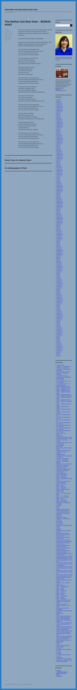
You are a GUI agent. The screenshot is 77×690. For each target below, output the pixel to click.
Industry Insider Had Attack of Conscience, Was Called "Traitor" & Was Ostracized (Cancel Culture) (63, 512)
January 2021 (59, 185)
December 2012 (59, 314)
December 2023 (59, 138)
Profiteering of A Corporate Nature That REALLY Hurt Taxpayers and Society (63, 601)
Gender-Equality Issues (61, 473)
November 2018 (59, 219)
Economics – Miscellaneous (62, 460)
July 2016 (58, 257)
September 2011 (59, 334)
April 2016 (58, 261)
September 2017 (59, 238)
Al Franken (58, 670)
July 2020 (58, 193)
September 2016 (59, 254)
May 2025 (58, 115)
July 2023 (58, 145)
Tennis (57, 644)
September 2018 (59, 222)
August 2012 (58, 320)
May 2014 (58, 292)
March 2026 (58, 102)
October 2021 (59, 173)
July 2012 (58, 321)
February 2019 (59, 215)
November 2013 (59, 300)
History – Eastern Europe (61, 484)
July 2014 (58, 289)
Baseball (58, 413)
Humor (9, 35)
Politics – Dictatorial (60, 585)
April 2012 (58, 325)
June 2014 (58, 290)
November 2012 (59, 316)
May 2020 (58, 195)
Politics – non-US (60, 592)
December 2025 (59, 106)
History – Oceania (60, 492)
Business (58, 434)
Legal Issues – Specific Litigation (63, 518)
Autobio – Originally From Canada (63, 390)
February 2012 (59, 328)
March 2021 (58, 182)
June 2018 (58, 226)
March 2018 (58, 230)
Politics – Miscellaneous (61, 590)
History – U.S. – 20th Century (62, 496)
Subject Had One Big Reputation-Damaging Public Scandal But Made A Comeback (64, 620)
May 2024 (58, 131)
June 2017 (58, 242)
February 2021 (59, 183)
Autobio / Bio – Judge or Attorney (63, 411)
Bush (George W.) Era (60, 433)
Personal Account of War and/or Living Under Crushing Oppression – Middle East (64, 572)
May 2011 (58, 340)
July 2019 (58, 209)
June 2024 (58, 130)
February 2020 (59, 199)
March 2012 (58, 326)
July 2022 (58, 161)
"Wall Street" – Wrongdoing (62, 367)
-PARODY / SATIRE (8, 33)
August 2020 (59, 191)
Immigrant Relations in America (63, 509)
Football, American (60, 472)
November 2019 (59, 203)
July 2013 (58, 305)
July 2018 (58, 225)
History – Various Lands (61, 500)
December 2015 (59, 266)
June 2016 (58, 258)
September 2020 (59, 190)
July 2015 (58, 273)
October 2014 (59, 285)
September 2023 (59, 142)
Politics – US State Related (61, 596)
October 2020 (59, 189)
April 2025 (58, 117)
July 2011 (58, 337)
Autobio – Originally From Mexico (63, 394)
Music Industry (59, 524)
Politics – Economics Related (62, 586)
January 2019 (59, 217)
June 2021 (58, 178)
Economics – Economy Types (62, 458)
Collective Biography (60, 454)
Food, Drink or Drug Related (62, 470)
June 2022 (58, 162)
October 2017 (59, 237)
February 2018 (59, 231)
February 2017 (59, 247)
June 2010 (58, 354)
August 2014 (58, 288)
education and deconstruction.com (21, 9)
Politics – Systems (60, 594)
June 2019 (58, 210)
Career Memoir (59, 446)
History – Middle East (60, 486)
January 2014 (59, 297)
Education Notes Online (61, 673)
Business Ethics (59, 435)
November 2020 (59, 187)
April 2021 (58, 181)
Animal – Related (59, 379)
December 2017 (59, 234)
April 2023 (58, 149)
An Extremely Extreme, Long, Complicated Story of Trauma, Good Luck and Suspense (63, 377)
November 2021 (59, 171)
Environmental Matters (61, 468)
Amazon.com (58, 89)
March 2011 (58, 342)
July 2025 (58, 113)
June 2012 (58, 322)
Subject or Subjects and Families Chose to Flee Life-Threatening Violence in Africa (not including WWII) (64, 628)
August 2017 (58, 239)
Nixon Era (58, 528)
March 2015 (58, 278)
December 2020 (59, 186)
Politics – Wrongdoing (61, 598)
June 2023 (58, 146)
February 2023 (59, 151)
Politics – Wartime (60, 597)
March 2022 (58, 166)
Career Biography (59, 445)
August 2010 (58, 352)
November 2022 (59, 155)
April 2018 (58, 229)
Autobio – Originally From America (63, 387)
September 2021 (59, 174)
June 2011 (58, 338)
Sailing (57, 614)
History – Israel (59, 485)
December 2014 (59, 282)
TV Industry (58, 653)
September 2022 (59, 158)
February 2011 (59, 344)
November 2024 (59, 123)
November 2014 (59, 284)
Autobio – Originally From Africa (63, 386)
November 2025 (59, 107)
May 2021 (58, 179)
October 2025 (59, 109)
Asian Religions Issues (61, 385)
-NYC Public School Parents (62, 672)
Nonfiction (7, 38)
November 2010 (59, 348)
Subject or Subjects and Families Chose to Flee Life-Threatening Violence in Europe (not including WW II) (64, 637)
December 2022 (59, 154)
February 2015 (59, 280)
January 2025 (59, 121)
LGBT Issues (59, 520)
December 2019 (59, 202)
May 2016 (58, 260)
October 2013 (59, 301)
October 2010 (59, 349)
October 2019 (59, 205)
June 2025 (58, 114)
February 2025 (59, 119)
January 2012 (59, 329)
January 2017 (59, 249)
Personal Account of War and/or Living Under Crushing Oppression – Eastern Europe (64, 568)
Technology (58, 642)
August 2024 (59, 127)
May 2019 (58, 211)
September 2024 (59, 126)
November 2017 (59, 235)
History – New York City (61, 488)
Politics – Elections (60, 588)
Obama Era (58, 532)
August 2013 (58, 304)
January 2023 (59, 153)
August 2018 (58, 223)
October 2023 (59, 141)
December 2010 (59, 346)
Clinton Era (58, 453)
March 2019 (58, 214)
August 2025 (59, 111)
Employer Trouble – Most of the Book (64, 464)
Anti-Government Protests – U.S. (63, 383)
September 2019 (59, 206)
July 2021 (58, 177)
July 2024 (58, 129)
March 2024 (58, 134)
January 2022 (59, 169)
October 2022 (59, 157)
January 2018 (59, 233)
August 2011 (58, 336)
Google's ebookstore (59, 88)
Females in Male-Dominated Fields (63, 469)
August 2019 (58, 207)
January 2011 (59, 345)
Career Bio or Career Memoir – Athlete (64, 437)
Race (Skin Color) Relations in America (64, 610)
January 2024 (59, 137)
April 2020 (58, 197)
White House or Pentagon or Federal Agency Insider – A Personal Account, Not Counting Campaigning (64, 660)
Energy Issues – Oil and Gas (62, 466)
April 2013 (58, 309)
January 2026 (59, 105)
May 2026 (58, 99)
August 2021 (58, 175)
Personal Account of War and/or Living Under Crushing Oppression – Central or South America (64, 564)
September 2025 (59, 110)
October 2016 (59, 253)
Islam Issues (59, 514)
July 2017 (58, 241)
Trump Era (58, 652)
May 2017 (58, 243)
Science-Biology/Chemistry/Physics (63, 616)
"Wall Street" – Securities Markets (63, 366)
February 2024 (59, 135)
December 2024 (59, 122)
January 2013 (59, 313)
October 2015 (59, 269)
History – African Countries (62, 474)
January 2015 (59, 281)
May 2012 (58, 324)
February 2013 (59, 312)
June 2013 (58, 306)
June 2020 (58, 194)
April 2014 (58, 293)
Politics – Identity (60, 589)
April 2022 (58, 165)
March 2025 (58, 118)
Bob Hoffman (59, 676)
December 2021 (59, 170)
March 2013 (58, 310)
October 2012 (59, 317)
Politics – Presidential (60, 593)
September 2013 (59, 302)
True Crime (58, 648)
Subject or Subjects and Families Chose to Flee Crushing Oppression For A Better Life (64, 624)
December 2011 (59, 330)
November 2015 (59, 268)
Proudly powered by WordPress (26, 684)
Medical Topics (8, 37)
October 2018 (59, 221)
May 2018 (58, 227)
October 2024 (59, 125)
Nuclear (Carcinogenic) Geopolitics (63, 530)
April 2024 (58, 133)
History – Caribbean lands (61, 477)
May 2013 (58, 308)
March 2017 (58, 246)
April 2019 (58, 213)
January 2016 (59, 265)
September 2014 (59, 286)
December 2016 (59, 250)
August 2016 (58, 256)
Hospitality (58, 505)
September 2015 (59, 270)
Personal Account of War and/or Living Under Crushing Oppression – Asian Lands (64, 560)
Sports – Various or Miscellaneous (63, 617)
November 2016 (59, 251)
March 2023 (58, 150)
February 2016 (59, 264)
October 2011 (59, 333)
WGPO (57, 674)
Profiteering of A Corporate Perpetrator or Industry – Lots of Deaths (63, 605)
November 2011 (59, 332)
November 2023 (59, 139)
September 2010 (59, 350)
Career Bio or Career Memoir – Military (64, 438)
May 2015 (58, 276)
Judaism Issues (59, 516)
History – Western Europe (61, 501)
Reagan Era (58, 612)
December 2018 (59, 218)
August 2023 (58, 143)
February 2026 (59, 103)
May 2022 (58, 163)
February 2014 (59, 296)
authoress (7, 29)
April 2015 (58, 277)
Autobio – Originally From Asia (62, 389)
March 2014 (58, 294)
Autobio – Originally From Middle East (64, 395)
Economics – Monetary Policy (62, 461)
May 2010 (58, 356)
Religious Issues (59, 613)
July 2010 (58, 353)
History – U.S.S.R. (60, 498)
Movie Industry (59, 522)
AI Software (58, 374)
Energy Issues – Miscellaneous (62, 465)
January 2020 (59, 201)
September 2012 (59, 318)
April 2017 (58, 245)
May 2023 (58, 147)
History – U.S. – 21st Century (62, 497)
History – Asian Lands (61, 476)
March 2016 (58, 262)
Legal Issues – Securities (61, 517)
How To (58, 506)
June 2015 (58, 274)
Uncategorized (59, 657)
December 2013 (59, 298)
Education (58, 462)
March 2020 (58, 198)
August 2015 (58, 272)
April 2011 (58, 341)
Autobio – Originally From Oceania (63, 399)
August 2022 (59, 159)
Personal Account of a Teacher (62, 533)
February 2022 (59, 167)
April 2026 (58, 101)
